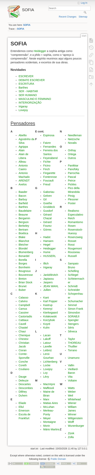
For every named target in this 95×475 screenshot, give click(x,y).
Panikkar (73, 165)
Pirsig (71, 195)
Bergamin (24, 218)
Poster (72, 203)
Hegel (46, 244)
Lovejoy (23, 110)
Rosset (72, 241)
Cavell (22, 323)
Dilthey (23, 391)
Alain (22, 150)
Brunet (22, 286)
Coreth (23, 365)
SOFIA (26, 25)
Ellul (21, 406)
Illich (46, 263)
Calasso (23, 297)
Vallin (71, 365)
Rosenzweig (75, 237)
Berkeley (24, 225)
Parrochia (73, 173)
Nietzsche (74, 139)
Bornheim (24, 267)
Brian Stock (25, 282)
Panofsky (73, 169)
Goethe (47, 203)
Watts (71, 388)
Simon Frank (75, 308)
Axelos (23, 184)
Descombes (26, 388)
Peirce (72, 180)
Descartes (25, 384)
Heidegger (40, 51)
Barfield (23, 203)
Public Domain (58, 459)
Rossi (71, 244)
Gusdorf (48, 210)
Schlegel (73, 274)
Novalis (72, 142)
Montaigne (49, 421)
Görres (47, 229)
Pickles (72, 184)
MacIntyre (49, 384)
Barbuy (23, 199)
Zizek (71, 433)
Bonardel (24, 256)
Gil (44, 199)
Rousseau (74, 252)
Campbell (24, 305)
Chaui (22, 331)
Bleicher (23, 244)
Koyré (46, 323)
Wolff (71, 421)
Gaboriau (48, 191)
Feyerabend (50, 158)
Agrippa (23, 146)
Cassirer (24, 312)
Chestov (23, 338)
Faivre (47, 142)
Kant (46, 297)
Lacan (46, 335)
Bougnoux (25, 271)
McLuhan (48, 406)
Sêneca (72, 331)
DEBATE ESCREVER (32, 80)
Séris (71, 327)
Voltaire (72, 380)
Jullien (47, 289)
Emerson (24, 410)
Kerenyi (47, 308)
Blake (22, 237)
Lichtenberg (50, 361)
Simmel (72, 305)
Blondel (23, 248)
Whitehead (74, 399)
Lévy (46, 376)
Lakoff (46, 338)
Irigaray (23, 106)
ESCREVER (26, 76)
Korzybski (49, 320)
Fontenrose (50, 176)
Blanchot (24, 241)
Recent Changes (67, 16)
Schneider (74, 289)
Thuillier (72, 346)
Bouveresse (26, 274)
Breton (22, 278)
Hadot (46, 237)
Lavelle (47, 346)
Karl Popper (50, 301)
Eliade (22, 403)
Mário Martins (51, 429)
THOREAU (74, 342)
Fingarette (49, 173)
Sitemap (83, 16)
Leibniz (47, 350)
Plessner (73, 199)
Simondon (74, 312)
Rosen (72, 225)
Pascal (72, 176)
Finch (46, 169)
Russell (72, 256)
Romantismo (75, 222)
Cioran (22, 350)
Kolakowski (50, 316)
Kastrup (47, 305)
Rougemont (75, 248)
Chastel (23, 327)
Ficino (46, 165)
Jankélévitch (50, 274)
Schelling (73, 271)
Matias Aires (50, 403)
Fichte (46, 161)
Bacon (22, 195)
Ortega (72, 154)
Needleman (75, 135)
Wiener (72, 403)
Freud (46, 184)
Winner (72, 414)
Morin (46, 425)
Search (85, 12)
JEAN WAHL (51, 286)
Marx (46, 399)
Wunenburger (76, 425)
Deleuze (23, 380)
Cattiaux (23, 320)
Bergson (24, 222)
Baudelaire (25, 210)
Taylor (71, 338)
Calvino (23, 301)
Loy (45, 372)
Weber (72, 391)
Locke (46, 365)
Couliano (24, 369)
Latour (47, 342)
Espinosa (48, 135)
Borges (23, 263)
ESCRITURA (26, 83)
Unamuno (74, 357)
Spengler (73, 320)
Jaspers (48, 282)
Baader (23, 191)
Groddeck (49, 206)
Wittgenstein (75, 418)
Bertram (23, 229)
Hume (46, 252)
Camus (23, 308)
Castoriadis (25, 316)
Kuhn (46, 327)
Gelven (47, 195)
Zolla (71, 437)
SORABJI (73, 316)
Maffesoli (48, 388)
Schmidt (73, 286)
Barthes (23, 87)
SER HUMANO (28, 95)
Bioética (23, 233)
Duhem (23, 395)
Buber (22, 289)
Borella (23, 259)
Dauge (22, 376)
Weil (70, 395)
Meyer (47, 418)
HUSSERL (49, 256)
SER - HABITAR (28, 91)
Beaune (23, 214)
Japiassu (48, 278)
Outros (72, 158)
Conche (23, 361)
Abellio (23, 135)
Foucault (48, 180)
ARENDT (24, 180)
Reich (71, 218)
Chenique (24, 335)
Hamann (48, 241)
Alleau (22, 161)
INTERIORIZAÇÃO (30, 102)
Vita (70, 376)
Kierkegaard (50, 312)
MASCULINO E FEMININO (35, 98)
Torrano (72, 350)
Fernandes (49, 146)
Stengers (73, 323)
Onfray (72, 150)
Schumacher (75, 301)
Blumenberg (26, 252)
